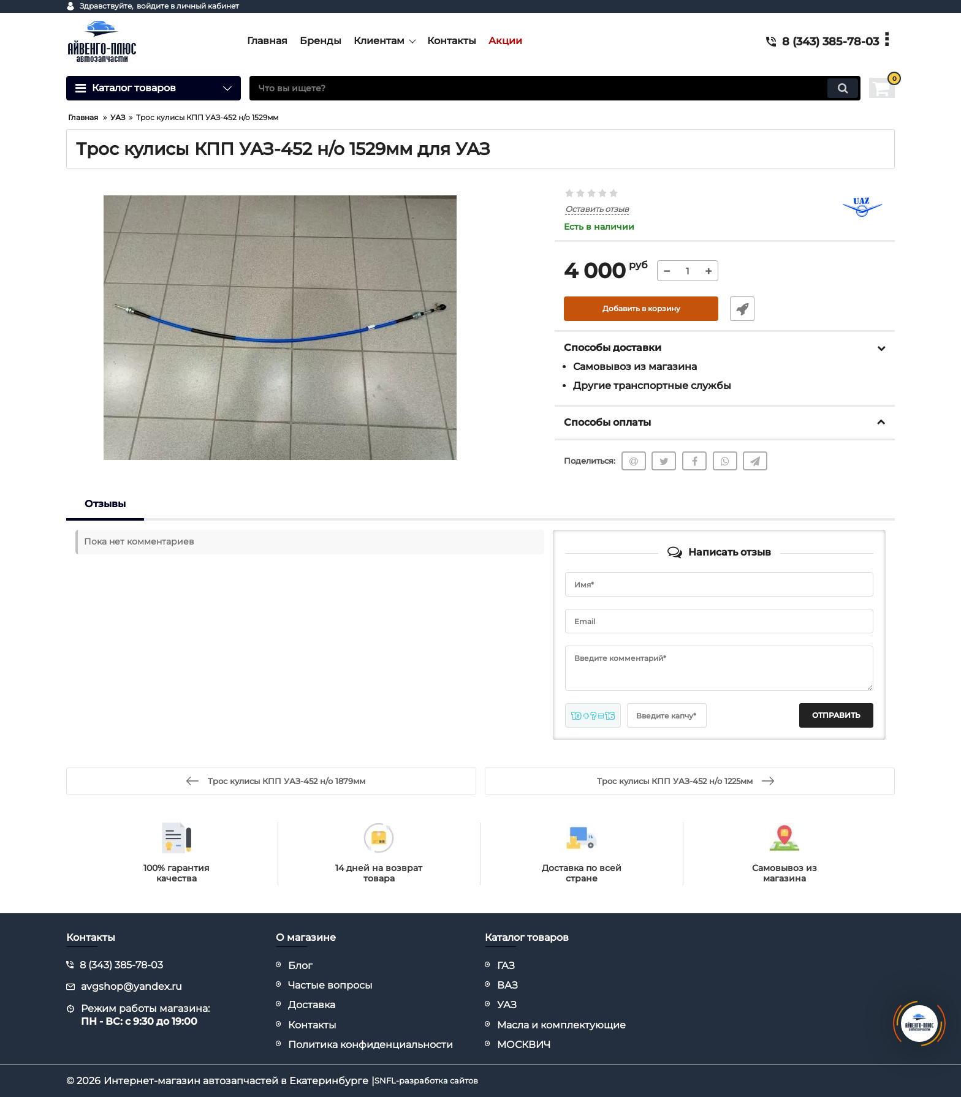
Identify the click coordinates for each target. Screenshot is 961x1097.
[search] (554, 88)
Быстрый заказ (736, 309)
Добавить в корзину (641, 309)
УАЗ (507, 1005)
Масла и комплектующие (561, 1025)
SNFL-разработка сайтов (437, 1081)
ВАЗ (507, 985)
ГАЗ (506, 965)
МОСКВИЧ (523, 1044)
